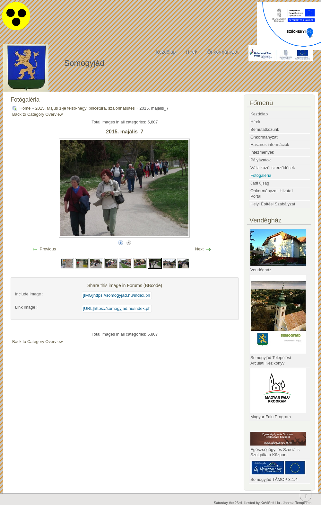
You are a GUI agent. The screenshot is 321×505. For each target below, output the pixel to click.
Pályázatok (260, 160)
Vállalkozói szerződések (272, 167)
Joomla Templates (297, 503)
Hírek (191, 52)
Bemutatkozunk (264, 129)
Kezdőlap (166, 52)
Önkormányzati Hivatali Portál (271, 193)
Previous (48, 249)
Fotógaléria (260, 175)
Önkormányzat (223, 52)
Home (25, 108)
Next (199, 249)
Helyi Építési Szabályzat (272, 204)
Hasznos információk (269, 144)
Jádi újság (259, 183)
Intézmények (262, 152)
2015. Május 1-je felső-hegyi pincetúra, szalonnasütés (85, 108)
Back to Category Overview (37, 114)
